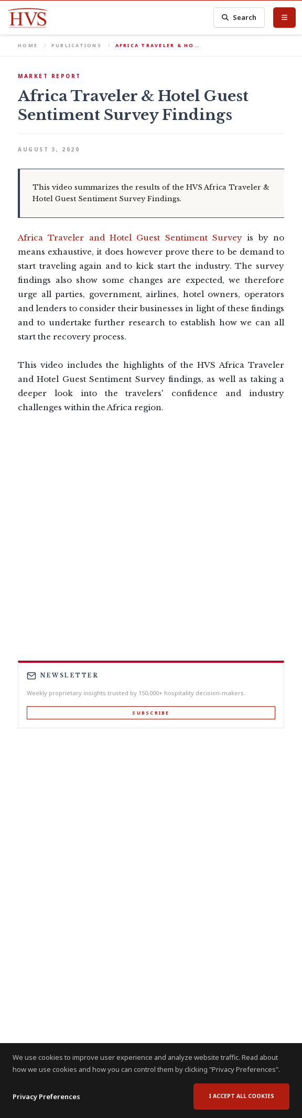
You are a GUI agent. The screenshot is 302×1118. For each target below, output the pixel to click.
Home (28, 45)
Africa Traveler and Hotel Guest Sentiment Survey (130, 238)
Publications (76, 45)
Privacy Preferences (46, 1096)
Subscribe (150, 712)
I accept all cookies (241, 1096)
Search (239, 18)
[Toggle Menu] (284, 17)
